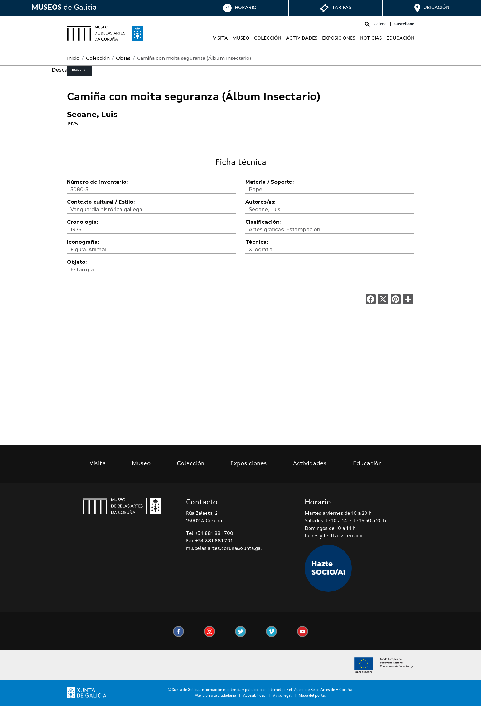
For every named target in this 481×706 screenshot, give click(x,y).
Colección (267, 38)
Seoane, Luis (92, 114)
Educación (400, 38)
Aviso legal (282, 696)
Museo (241, 38)
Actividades (301, 38)
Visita (220, 38)
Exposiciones (338, 38)
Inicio (73, 58)
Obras (123, 58)
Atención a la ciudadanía (215, 696)
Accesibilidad (254, 696)
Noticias (371, 38)
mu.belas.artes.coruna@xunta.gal (224, 548)
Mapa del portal (312, 696)
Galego (380, 24)
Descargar (65, 70)
